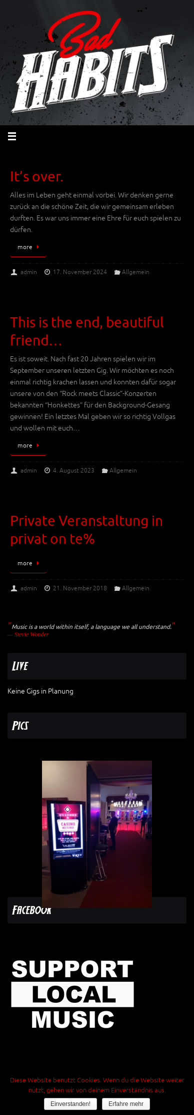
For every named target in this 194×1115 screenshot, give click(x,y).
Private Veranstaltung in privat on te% (86, 530)
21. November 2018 (80, 588)
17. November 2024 (80, 272)
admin (28, 272)
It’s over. (37, 176)
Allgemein (136, 272)
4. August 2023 (73, 471)
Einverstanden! (70, 1103)
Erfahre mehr (126, 1103)
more (30, 247)
